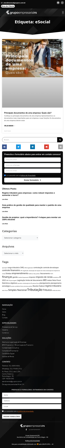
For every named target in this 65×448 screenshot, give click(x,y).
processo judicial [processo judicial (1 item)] (28, 286)
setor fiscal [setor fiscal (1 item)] (5, 290)
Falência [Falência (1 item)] (31, 273)
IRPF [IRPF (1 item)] (7, 280)
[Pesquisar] (60, 139)
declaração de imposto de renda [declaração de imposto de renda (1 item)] (37, 270)
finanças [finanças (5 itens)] (7, 276)
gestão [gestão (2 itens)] (15, 277)
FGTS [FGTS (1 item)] (51, 273)
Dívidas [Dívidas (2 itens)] (8, 273)
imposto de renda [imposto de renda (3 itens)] (44, 277)
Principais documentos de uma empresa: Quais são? (27, 113)
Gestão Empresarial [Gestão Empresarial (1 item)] (23, 277)
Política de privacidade (32, 441)
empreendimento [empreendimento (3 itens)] (20, 273)
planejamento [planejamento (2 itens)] (44, 283)
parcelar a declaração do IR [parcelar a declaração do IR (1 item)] (25, 283)
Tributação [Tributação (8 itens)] (34, 290)
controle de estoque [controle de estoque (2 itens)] (51, 267)
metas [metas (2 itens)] (49, 280)
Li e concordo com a (21, 175)
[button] (63, 12)
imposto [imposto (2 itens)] (32, 277)
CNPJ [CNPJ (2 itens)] (22, 267)
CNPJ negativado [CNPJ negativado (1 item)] (28, 267)
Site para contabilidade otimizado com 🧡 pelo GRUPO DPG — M (32, 444)
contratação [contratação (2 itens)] (38, 267)
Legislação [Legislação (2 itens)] (21, 280)
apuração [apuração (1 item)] (4, 267)
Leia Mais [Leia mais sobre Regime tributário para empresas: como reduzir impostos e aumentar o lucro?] (5, 199)
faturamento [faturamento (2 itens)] (45, 273)
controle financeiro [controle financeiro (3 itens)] (11, 270)
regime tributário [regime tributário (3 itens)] (53, 285)
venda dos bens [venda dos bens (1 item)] (56, 290)
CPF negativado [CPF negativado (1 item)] (24, 270)
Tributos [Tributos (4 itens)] (47, 289)
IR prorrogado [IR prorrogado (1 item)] (13, 280)
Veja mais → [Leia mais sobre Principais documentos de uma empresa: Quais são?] (9, 126)
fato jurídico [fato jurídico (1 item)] (36, 273)
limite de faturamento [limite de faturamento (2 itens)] (34, 280)
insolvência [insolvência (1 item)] (56, 277)
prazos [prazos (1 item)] (13, 286)
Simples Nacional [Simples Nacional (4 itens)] (17, 289)
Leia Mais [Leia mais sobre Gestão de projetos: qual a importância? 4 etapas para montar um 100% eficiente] (5, 224)
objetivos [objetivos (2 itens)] (13, 283)
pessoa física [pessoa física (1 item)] (35, 283)
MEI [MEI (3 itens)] (45, 280)
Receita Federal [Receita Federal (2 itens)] (39, 286)
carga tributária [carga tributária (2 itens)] (13, 267)
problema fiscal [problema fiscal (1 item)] (19, 286)
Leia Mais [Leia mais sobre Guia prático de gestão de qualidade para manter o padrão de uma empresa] (5, 211)
